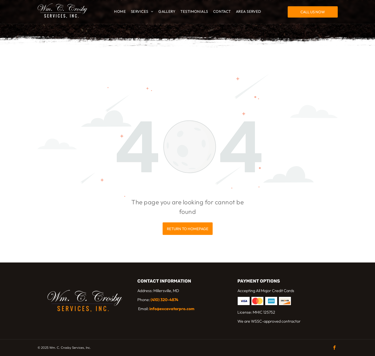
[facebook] (334, 348)
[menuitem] (120, 12)
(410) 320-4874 (164, 299)
